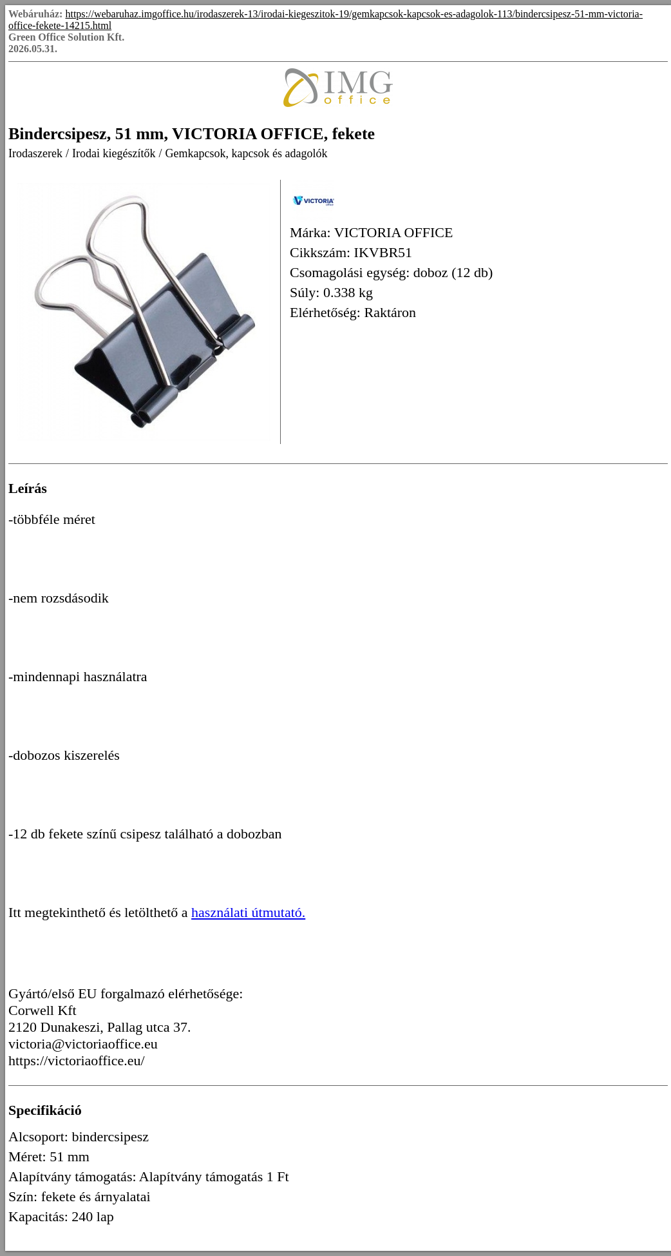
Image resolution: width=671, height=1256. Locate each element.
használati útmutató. (248, 912)
